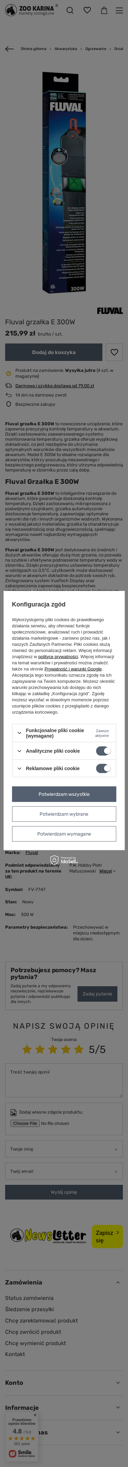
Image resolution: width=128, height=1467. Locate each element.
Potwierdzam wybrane (64, 814)
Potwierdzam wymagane (64, 834)
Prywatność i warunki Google (73, 668)
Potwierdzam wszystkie (64, 794)
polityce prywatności (58, 656)
